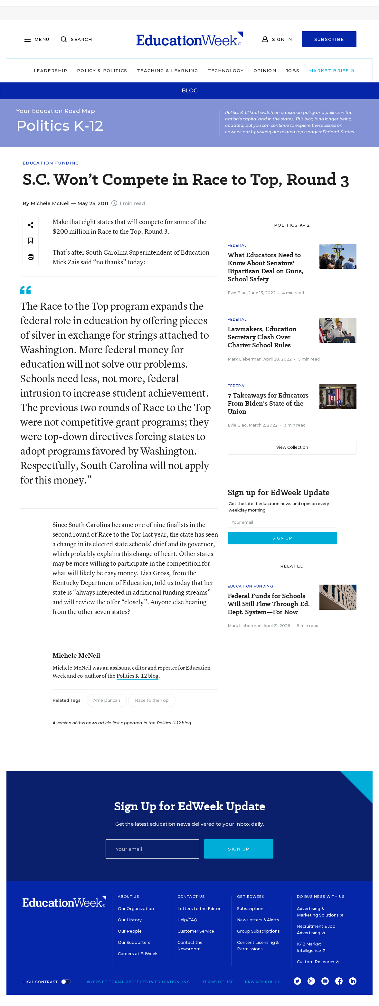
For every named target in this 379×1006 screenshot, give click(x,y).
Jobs (288, 70)
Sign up (238, 848)
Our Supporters (134, 942)
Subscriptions (251, 908)
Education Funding (51, 163)
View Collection (292, 447)
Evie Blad (237, 292)
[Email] (152, 849)
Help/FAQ (187, 919)
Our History (130, 919)
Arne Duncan (106, 700)
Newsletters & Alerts (258, 919)
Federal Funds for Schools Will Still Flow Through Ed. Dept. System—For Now (269, 604)
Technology (221, 70)
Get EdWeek (251, 896)
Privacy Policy (262, 982)
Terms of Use (218, 982)
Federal (237, 245)
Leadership (46, 70)
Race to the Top (152, 700)
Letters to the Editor (199, 908)
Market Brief (327, 70)
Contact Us (191, 896)
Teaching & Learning (163, 70)
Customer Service (195, 931)
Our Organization (136, 908)
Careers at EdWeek (137, 953)
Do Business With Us (321, 896)
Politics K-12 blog (137, 675)
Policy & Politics (97, 70)
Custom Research (318, 961)
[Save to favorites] (30, 241)
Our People (130, 931)
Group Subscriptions (258, 931)
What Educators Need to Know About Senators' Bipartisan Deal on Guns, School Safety (265, 267)
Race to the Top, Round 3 (133, 231)
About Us (128, 896)
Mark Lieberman (244, 359)
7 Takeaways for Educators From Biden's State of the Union (268, 403)
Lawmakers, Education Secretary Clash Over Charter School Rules (262, 337)
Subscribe (329, 39)
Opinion (260, 70)
